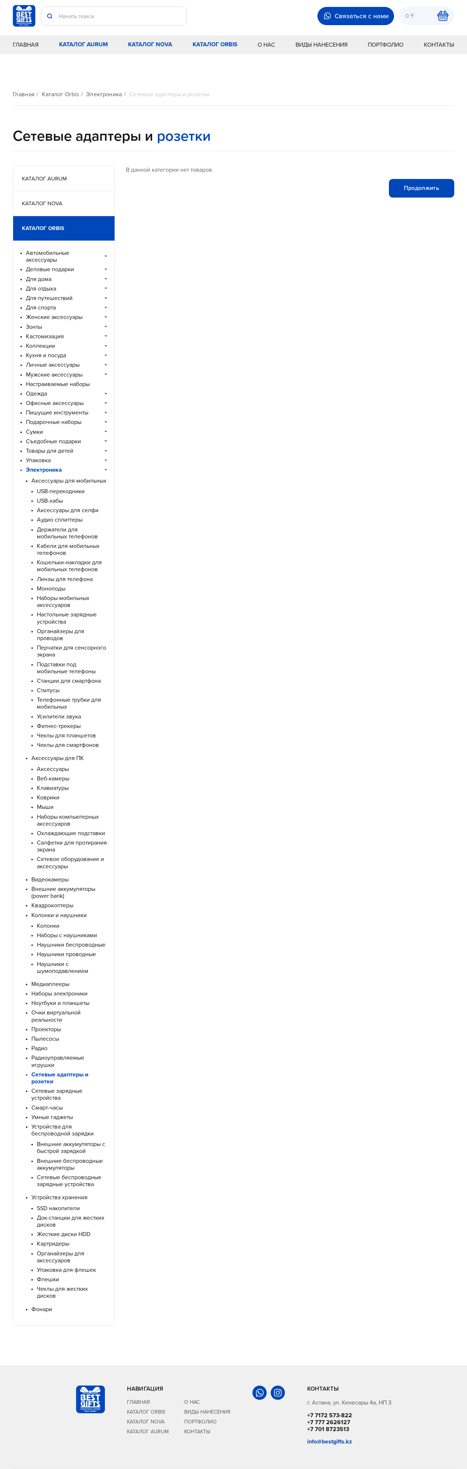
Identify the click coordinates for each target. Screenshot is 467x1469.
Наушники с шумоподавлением (62, 967)
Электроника (104, 94)
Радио (39, 1048)
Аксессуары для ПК (57, 758)
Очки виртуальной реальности (56, 1016)
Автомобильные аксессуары (47, 256)
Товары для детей (49, 450)
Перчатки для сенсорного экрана (71, 651)
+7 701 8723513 (328, 1429)
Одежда (36, 393)
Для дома (38, 279)
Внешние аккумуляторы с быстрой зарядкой (71, 1147)
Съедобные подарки (53, 441)
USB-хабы (50, 500)
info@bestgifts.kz (329, 1441)
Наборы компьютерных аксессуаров (68, 820)
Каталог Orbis (215, 44)
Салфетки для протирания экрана (72, 846)
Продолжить (421, 188)
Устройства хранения (59, 1197)
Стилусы (48, 690)
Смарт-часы (47, 1107)
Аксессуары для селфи (68, 510)
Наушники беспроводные (71, 944)
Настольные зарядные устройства (67, 618)
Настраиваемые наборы (58, 384)
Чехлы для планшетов (66, 735)
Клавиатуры (53, 787)
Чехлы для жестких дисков (62, 1292)
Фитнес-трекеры (59, 725)
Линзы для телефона (65, 579)
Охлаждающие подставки (71, 833)
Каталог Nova (150, 44)
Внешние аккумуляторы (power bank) (63, 892)
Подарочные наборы (53, 421)
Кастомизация (45, 336)
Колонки (48, 925)
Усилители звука (59, 716)
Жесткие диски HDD (63, 1234)
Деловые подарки (50, 269)
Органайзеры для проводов (60, 635)
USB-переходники (61, 491)
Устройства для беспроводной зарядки (62, 1130)
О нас (266, 44)
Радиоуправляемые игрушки (57, 1061)
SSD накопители (58, 1208)
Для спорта (41, 307)
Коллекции (40, 345)
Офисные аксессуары (55, 403)
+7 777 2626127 (328, 1422)
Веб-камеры (53, 778)
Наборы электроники (59, 993)
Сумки (34, 431)
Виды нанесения (322, 44)
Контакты (439, 44)
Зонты (34, 326)
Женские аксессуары (54, 316)
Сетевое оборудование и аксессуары (70, 862)
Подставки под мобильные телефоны (66, 668)
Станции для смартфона (69, 680)
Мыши (45, 806)
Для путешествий (49, 298)
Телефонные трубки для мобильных (69, 703)
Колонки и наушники (59, 915)
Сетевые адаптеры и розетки (169, 94)
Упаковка (38, 460)
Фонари (41, 1309)
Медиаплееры (50, 984)
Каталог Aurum (83, 44)
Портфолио (386, 44)
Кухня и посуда (46, 355)
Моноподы (51, 588)
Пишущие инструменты (57, 412)
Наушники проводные (66, 954)
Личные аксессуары (53, 364)
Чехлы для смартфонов (68, 744)
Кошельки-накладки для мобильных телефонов (69, 566)
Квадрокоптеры (52, 905)
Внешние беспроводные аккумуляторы (70, 1164)
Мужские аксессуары (54, 374)
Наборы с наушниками (67, 935)
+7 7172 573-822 (329, 1415)
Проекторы (46, 1029)
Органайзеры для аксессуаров (60, 1257)
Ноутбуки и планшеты (60, 1003)
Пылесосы (45, 1038)
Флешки (48, 1279)
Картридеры (53, 1243)
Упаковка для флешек (66, 1269)
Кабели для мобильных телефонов (68, 549)
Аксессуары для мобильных (69, 480)
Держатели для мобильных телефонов (67, 533)
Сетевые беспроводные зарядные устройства (69, 1181)
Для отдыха (41, 288)
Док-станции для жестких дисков (70, 1221)
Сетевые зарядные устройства (56, 1094)
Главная (26, 44)
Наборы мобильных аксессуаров (63, 601)
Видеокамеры (50, 879)
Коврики (48, 797)
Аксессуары (53, 768)
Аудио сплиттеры (59, 519)
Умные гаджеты (52, 1117)
